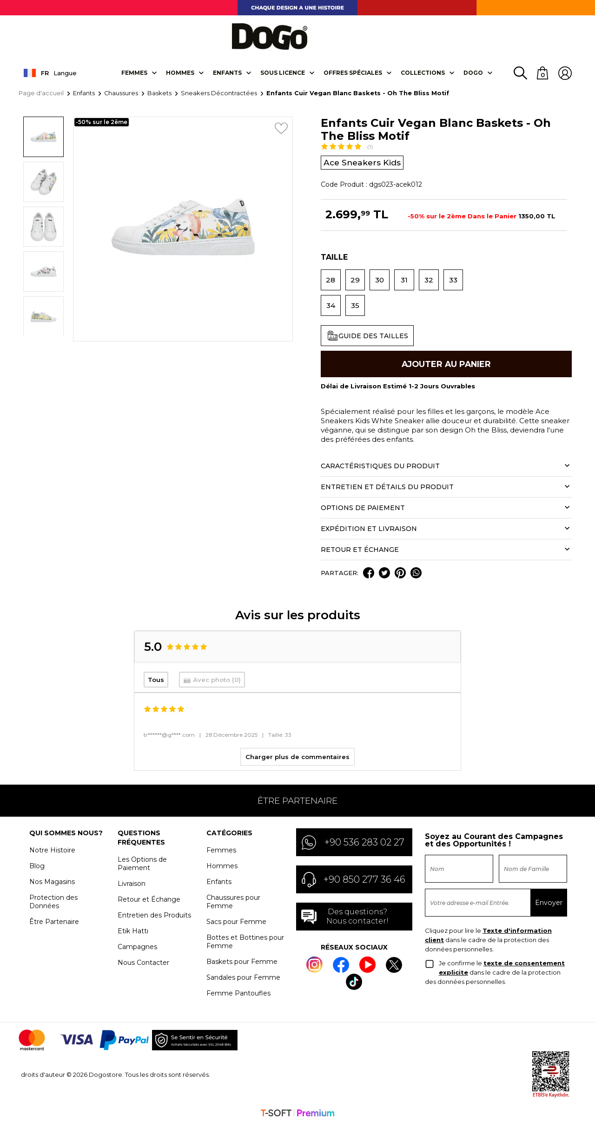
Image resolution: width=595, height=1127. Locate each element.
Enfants (226, 73)
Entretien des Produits (154, 917)
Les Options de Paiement (142, 866)
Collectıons (422, 73)
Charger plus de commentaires (297, 759)
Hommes (179, 73)
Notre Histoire (52, 852)
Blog (37, 868)
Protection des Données (53, 904)
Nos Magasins (52, 884)
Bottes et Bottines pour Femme (245, 944)
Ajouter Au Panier (446, 365)
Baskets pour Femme (242, 964)
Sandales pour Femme (243, 980)
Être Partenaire (54, 924)
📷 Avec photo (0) (212, 682)
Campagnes (137, 949)
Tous (156, 682)
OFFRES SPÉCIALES (352, 73)
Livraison (131, 886)
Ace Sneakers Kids (363, 163)
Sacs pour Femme (236, 924)
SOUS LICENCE (282, 73)
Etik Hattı (133, 933)
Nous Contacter (143, 965)
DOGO (473, 73)
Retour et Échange (149, 902)
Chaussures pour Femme (233, 904)
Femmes (134, 73)
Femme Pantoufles (238, 995)
